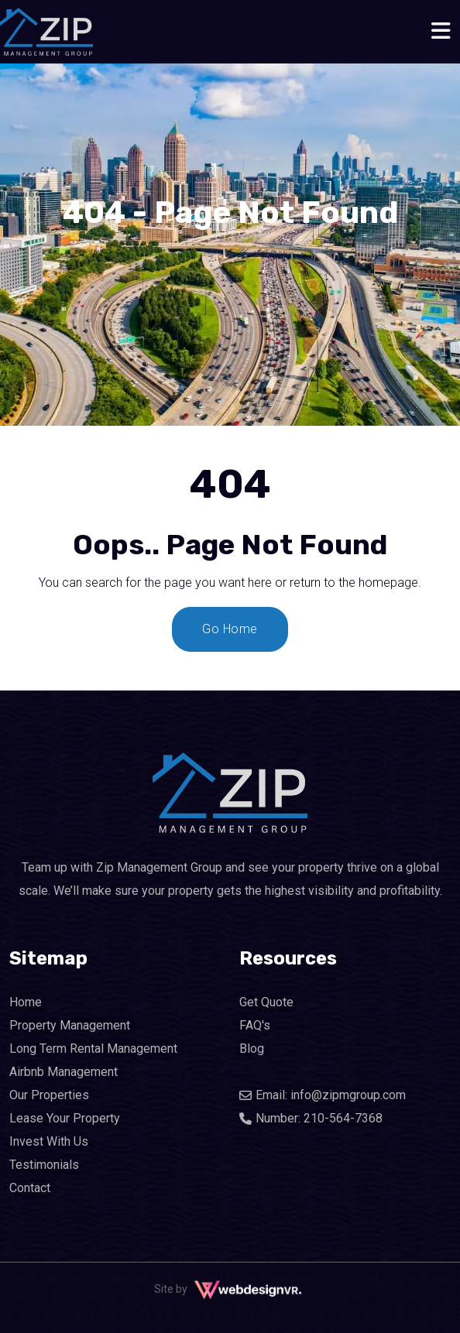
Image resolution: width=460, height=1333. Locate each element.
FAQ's (254, 1025)
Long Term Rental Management (93, 1048)
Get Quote (266, 1002)
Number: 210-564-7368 (311, 1118)
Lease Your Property (64, 1118)
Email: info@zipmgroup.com (322, 1095)
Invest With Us (48, 1141)
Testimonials (44, 1164)
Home (25, 1002)
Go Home (230, 629)
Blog (251, 1048)
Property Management (69, 1025)
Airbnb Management (63, 1071)
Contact (29, 1188)
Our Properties (49, 1095)
